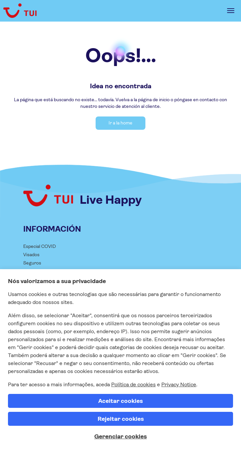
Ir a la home (120, 122)
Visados (31, 254)
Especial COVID (39, 246)
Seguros (32, 262)
